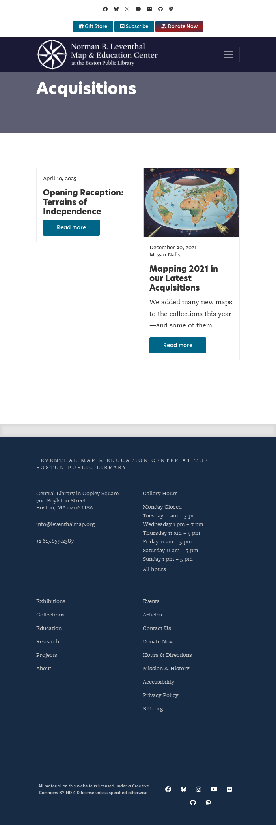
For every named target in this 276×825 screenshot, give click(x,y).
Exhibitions (50, 601)
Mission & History (166, 668)
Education (49, 628)
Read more (71, 227)
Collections (50, 614)
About (43, 668)
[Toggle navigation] (229, 54)
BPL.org (153, 708)
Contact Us (157, 628)
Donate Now (179, 26)
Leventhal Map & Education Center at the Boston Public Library (122, 463)
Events (151, 601)
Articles (152, 614)
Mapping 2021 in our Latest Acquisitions (183, 278)
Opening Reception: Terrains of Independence (83, 202)
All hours (154, 569)
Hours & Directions (167, 654)
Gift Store (93, 26)
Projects (46, 654)
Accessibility (158, 681)
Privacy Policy (160, 695)
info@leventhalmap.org (65, 524)
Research (48, 641)
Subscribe (134, 26)
